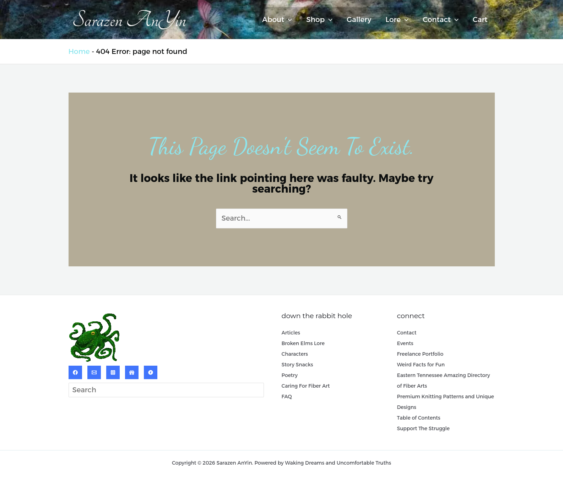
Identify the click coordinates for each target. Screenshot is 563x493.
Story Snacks (297, 365)
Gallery (359, 19)
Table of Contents (418, 418)
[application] (288, 19)
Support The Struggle (423, 429)
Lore (396, 19)
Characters (295, 354)
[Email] (94, 372)
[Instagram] (113, 372)
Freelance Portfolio (420, 354)
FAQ (287, 397)
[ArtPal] (132, 372)
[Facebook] (75, 372)
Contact (441, 19)
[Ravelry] (150, 372)
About (277, 19)
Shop (319, 19)
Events (405, 343)
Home (79, 51)
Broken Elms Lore (303, 343)
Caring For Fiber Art (306, 386)
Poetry (290, 375)
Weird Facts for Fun (421, 365)
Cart (480, 19)
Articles (291, 333)
